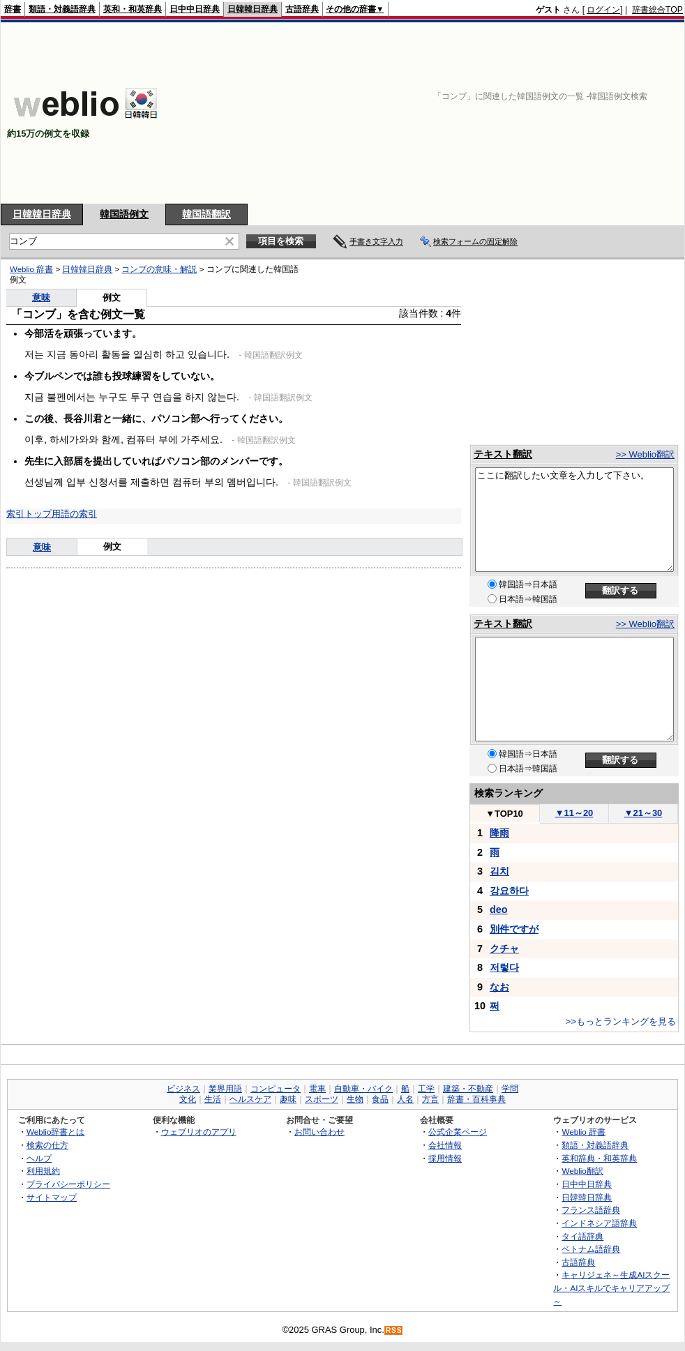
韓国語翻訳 (206, 214)
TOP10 (504, 813)
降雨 (499, 832)
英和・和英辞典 (132, 9)
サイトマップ (52, 1197)
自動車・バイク (363, 1089)
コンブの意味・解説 (159, 269)
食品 (380, 1099)
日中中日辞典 (195, 9)
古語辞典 (302, 9)
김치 (499, 871)
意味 (41, 297)
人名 (405, 1099)
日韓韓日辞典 (252, 9)
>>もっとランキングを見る (621, 1021)
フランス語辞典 (591, 1209)
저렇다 (504, 967)
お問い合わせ (319, 1131)
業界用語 (225, 1089)
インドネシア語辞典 (599, 1223)
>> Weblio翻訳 (645, 454)
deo (499, 909)
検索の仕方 (47, 1144)
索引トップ (29, 513)
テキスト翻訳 (503, 454)
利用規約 (43, 1170)
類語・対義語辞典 (62, 9)
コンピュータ (275, 1089)
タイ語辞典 (582, 1236)
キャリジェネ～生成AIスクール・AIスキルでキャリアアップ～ (611, 1287)
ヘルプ (39, 1158)
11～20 (574, 813)
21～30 (643, 813)
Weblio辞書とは (55, 1131)
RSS (394, 1330)
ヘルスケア (250, 1099)
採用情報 (445, 1158)
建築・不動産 (468, 1089)
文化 (187, 1099)
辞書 (12, 9)
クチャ (504, 948)
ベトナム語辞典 (591, 1248)
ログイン (603, 10)
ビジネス (183, 1089)
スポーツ (321, 1099)
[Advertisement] (574, 113)
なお (499, 987)
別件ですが (514, 929)
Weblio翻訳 (582, 1170)
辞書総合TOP (657, 10)
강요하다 (509, 890)
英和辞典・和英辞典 (599, 1158)
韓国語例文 (124, 214)
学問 (510, 1089)
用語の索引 (74, 513)
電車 (317, 1089)
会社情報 (445, 1144)
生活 (212, 1099)
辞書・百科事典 (476, 1099)
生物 (355, 1099)
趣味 (288, 1099)
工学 (426, 1089)
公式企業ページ (457, 1131)
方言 (430, 1099)
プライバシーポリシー (68, 1183)
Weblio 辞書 (31, 269)
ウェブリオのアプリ (198, 1131)
